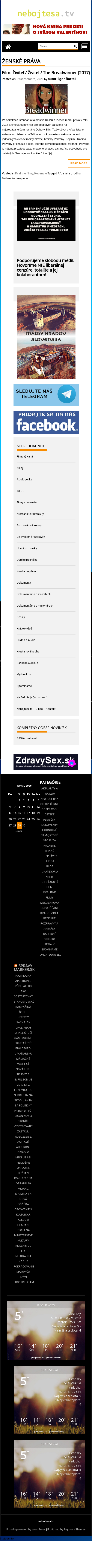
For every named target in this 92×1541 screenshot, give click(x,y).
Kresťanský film (26, 571)
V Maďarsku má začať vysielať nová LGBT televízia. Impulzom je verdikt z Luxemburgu (23, 1072)
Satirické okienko (27, 663)
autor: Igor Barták (62, 79)
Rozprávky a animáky (49, 926)
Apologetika (24, 479)
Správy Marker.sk (24, 967)
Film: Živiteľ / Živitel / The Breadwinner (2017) (46, 72)
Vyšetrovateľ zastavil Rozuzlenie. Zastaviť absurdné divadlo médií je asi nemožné (23, 1144)
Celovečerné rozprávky (31, 536)
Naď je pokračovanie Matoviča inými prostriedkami (23, 1272)
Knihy (20, 468)
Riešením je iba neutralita (23, 1251)
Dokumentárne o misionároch (35, 605)
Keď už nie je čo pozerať (32, 697)
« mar (18, 831)
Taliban (6, 178)
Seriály (21, 617)
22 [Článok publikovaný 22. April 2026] (19, 819)
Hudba (49, 861)
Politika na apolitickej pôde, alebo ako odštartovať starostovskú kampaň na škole (23, 994)
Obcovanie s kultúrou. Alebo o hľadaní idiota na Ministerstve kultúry (23, 1225)
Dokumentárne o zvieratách (34, 594)
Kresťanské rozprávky (30, 513)
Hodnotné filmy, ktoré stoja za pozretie (49, 837)
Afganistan (64, 173)
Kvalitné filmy (24, 173)
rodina (77, 173)
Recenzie (40, 173)
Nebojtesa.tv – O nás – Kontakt (36, 708)
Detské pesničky (27, 559)
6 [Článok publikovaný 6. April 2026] (10, 806)
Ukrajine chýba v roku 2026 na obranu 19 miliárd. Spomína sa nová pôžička (23, 1186)
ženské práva (20, 178)
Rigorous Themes (75, 1529)
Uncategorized (49, 954)
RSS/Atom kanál (27, 738)
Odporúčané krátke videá (49, 910)
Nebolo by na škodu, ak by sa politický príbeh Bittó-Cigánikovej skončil (23, 1108)
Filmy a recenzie (26, 502)
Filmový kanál (25, 456)
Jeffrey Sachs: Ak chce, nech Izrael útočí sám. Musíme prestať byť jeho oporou (23, 1033)
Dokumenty (24, 582)
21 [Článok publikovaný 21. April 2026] (14, 819)
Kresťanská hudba (28, 651)
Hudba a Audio (26, 640)
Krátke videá (24, 628)
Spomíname (24, 686)
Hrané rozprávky (27, 548)
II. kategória (49, 871)
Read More (78, 163)
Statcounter (7, 1538)
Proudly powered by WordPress (25, 1529)
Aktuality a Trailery (49, 791)
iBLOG (20, 491)
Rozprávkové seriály (29, 525)
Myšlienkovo (24, 674)
